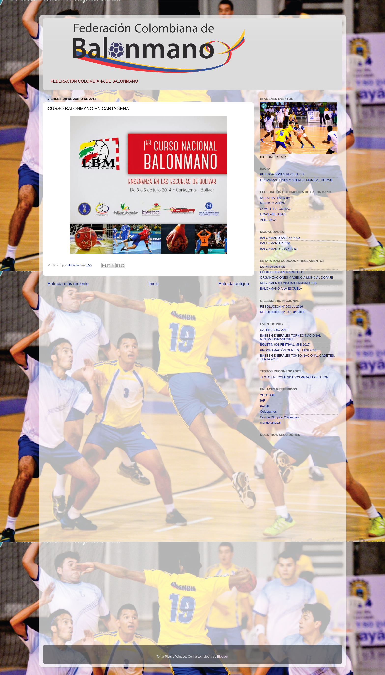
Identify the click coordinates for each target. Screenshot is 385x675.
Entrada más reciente (68, 283)
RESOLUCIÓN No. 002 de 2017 (282, 312)
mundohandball (270, 422)
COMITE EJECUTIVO (275, 209)
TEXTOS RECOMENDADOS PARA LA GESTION (294, 377)
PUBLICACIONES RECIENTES (282, 174)
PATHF (265, 406)
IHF (262, 400)
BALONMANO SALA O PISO (280, 237)
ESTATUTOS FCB (272, 266)
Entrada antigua (233, 283)
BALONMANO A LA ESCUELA (281, 288)
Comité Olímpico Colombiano (280, 417)
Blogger (222, 656)
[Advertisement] (279, 557)
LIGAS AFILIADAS (273, 214)
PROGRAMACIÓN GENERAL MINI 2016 (288, 350)
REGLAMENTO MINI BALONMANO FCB (288, 283)
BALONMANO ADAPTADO (279, 249)
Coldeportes (268, 411)
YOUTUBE (267, 395)
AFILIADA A (268, 220)
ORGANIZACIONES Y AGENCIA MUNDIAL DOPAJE (296, 180)
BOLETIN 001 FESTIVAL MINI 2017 (285, 344)
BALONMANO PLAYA (275, 243)
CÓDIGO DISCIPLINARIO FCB (281, 272)
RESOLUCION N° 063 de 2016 (281, 306)
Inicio (153, 283)
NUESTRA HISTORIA (275, 198)
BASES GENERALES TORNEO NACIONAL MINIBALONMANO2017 (290, 337)
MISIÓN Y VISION (272, 203)
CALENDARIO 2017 (274, 330)
